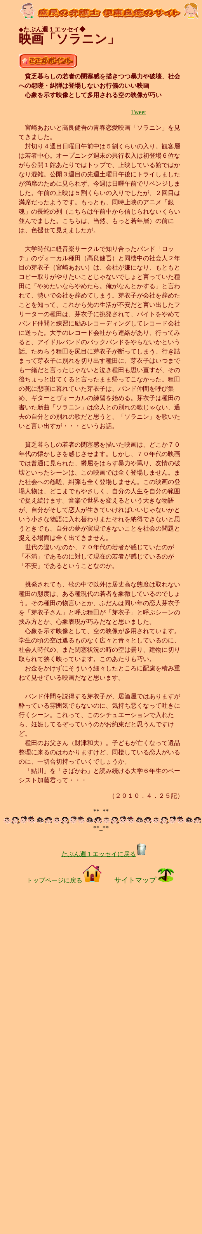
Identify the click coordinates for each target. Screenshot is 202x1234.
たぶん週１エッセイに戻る (104, 854)
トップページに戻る (64, 880)
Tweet (138, 112)
